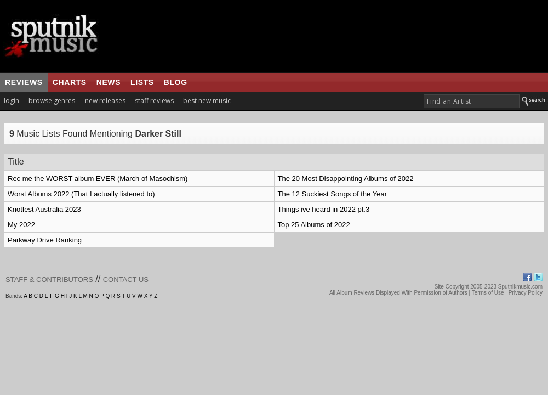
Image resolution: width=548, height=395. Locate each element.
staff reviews (154, 100)
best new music (207, 100)
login (11, 100)
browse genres (51, 100)
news (108, 82)
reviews (24, 82)
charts (70, 82)
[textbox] (472, 101)
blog (175, 82)
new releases (105, 100)
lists (142, 82)
